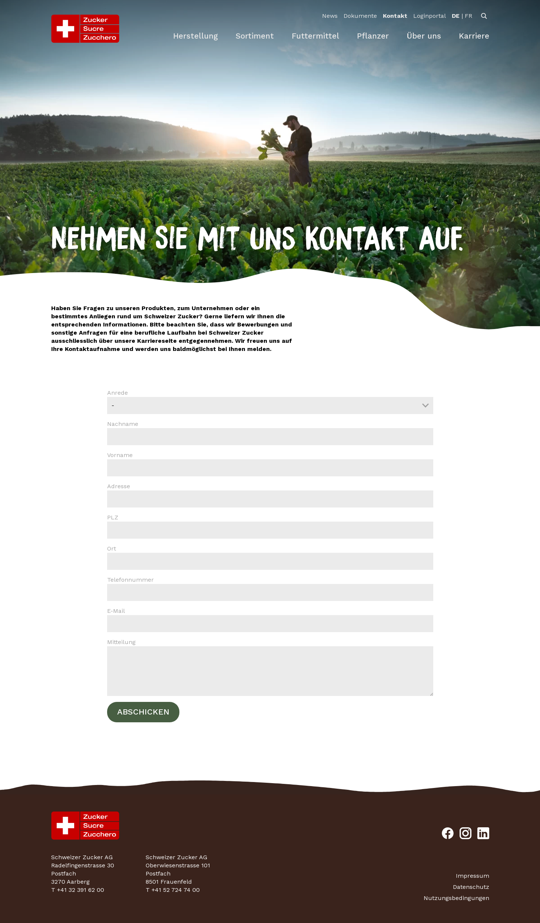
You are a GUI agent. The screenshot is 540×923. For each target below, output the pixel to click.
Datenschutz (471, 886)
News (330, 15)
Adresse (270, 495)
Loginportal (429, 15)
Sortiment (255, 35)
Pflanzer (373, 35)
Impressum (472, 875)
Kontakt (395, 15)
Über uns (424, 35)
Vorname (270, 463)
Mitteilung (270, 667)
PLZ (270, 526)
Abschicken (143, 711)
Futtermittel (315, 35)
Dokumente (360, 15)
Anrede (270, 401)
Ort (270, 557)
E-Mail (270, 619)
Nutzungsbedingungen (456, 897)
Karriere (474, 35)
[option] (456, 16)
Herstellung (195, 35)
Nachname (270, 432)
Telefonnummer (270, 588)
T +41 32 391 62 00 (77, 889)
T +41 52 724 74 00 (173, 889)
